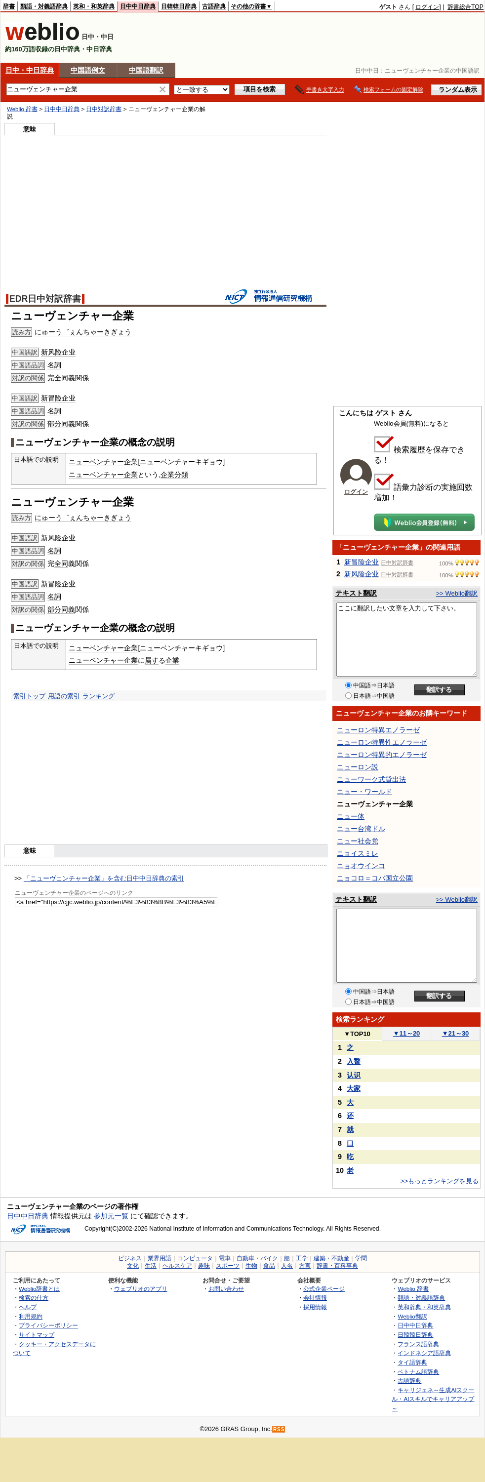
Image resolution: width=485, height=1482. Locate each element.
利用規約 (30, 1316)
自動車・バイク (257, 1258)
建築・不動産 (331, 1258)
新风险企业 (58, 352)
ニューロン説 (357, 767)
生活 (151, 1266)
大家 (354, 1088)
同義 (68, 424)
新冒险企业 (58, 398)
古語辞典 (214, 6)
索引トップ (29, 696)
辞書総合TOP (465, 6)
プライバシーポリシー (48, 1325)
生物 (251, 1266)
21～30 (455, 1033)
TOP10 (357, 1034)
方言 (305, 1266)
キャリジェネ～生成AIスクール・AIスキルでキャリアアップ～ (433, 1399)
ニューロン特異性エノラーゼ (382, 742)
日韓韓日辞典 (179, 6)
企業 (167, 475)
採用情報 (315, 1307)
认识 (354, 1075)
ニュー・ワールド (364, 792)
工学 (302, 1258)
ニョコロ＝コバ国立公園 (375, 878)
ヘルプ (28, 1307)
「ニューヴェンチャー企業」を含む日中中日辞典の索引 (104, 878)
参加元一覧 (111, 1216)
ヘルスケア (177, 1266)
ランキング (98, 696)
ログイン (427, 6)
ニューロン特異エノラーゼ (378, 730)
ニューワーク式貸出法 (371, 779)
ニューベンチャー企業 (103, 462)
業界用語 (159, 1258)
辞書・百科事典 (337, 1266)
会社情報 (315, 1297)
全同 (61, 378)
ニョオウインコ (361, 866)
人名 (287, 1266)
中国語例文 (88, 70)
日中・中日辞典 (29, 70)
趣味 (204, 1266)
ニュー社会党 (357, 841)
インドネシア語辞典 (424, 1353)
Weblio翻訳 (412, 1316)
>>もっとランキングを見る (440, 1181)
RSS (279, 1429)
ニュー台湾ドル (361, 829)
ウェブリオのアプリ (140, 1288)
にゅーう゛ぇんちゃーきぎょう (83, 332)
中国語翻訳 (146, 70)
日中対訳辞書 (103, 109)
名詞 (54, 365)
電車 (225, 1258)
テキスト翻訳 (356, 593)
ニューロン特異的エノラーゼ (382, 755)
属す (152, 660)
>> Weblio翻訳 (457, 593)
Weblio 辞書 (22, 109)
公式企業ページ (324, 1288)
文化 (133, 1266)
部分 (54, 424)
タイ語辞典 (412, 1362)
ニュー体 (350, 816)
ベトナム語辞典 (418, 1371)
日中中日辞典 (138, 6)
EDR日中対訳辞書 (45, 299)
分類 (181, 475)
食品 (269, 1266)
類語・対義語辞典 (44, 6)
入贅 (354, 1061)
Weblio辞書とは (39, 1288)
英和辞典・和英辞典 (424, 1307)
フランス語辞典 (418, 1344)
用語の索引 (64, 696)
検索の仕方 (33, 1297)
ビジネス (130, 1258)
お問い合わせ (226, 1288)
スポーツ (228, 1266)
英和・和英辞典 (94, 6)
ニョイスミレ (357, 853)
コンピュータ (195, 1258)
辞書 (9, 6)
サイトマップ (36, 1334)
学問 (361, 1258)
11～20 (406, 1033)
